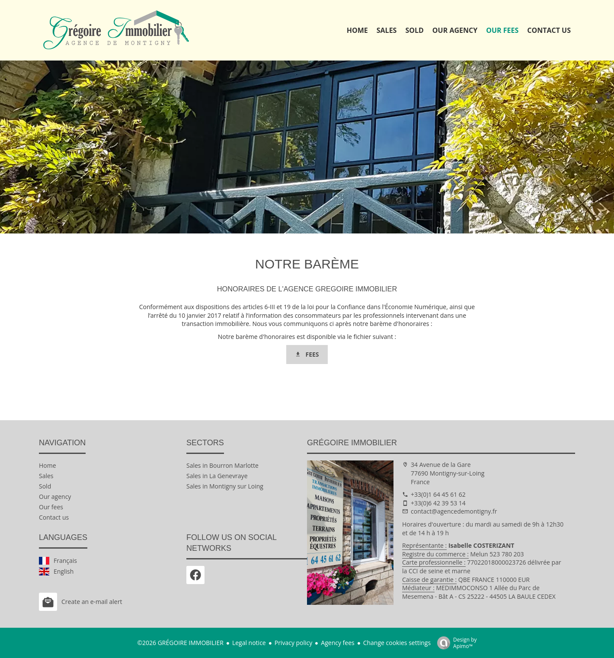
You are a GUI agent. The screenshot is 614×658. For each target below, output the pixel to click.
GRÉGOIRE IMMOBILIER (352, 442)
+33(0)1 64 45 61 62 (438, 494)
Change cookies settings (397, 643)
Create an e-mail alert (80, 601)
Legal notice (249, 643)
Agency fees (337, 643)
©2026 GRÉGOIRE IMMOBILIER (180, 643)
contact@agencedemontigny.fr (454, 511)
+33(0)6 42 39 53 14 (438, 503)
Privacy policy (294, 643)
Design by (455, 642)
